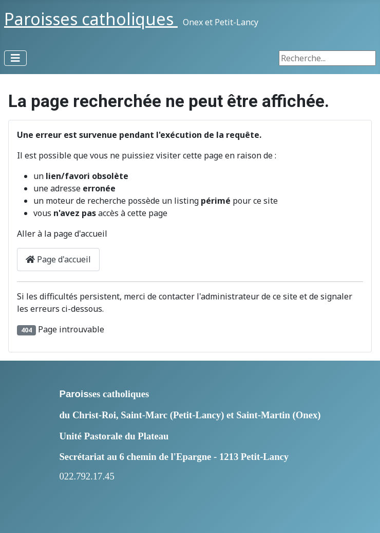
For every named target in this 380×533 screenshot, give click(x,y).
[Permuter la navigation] (15, 58)
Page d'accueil (58, 259)
